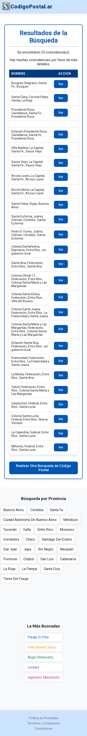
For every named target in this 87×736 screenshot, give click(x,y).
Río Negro (45, 549)
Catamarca (68, 559)
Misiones (67, 529)
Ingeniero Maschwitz (44, 677)
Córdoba (36, 510)
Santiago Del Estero (57, 539)
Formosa (10, 559)
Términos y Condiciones (43, 723)
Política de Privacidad (43, 718)
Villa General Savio (42, 647)
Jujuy (27, 549)
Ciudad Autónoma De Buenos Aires (30, 520)
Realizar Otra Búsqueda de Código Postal (43, 468)
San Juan (10, 549)
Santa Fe (56, 510)
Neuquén (66, 549)
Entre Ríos (45, 529)
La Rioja (9, 569)
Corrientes (11, 539)
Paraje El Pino (38, 637)
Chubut (28, 559)
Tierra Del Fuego (16, 579)
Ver (60, 84)
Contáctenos (43, 728)
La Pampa (29, 569)
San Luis (47, 559)
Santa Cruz (52, 569)
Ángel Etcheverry (40, 657)
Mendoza (70, 520)
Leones (33, 667)
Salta (27, 529)
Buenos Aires (13, 510)
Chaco (30, 539)
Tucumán (10, 529)
